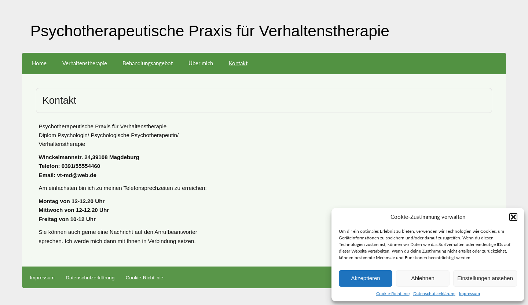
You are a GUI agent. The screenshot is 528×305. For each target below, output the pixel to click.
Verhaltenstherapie (84, 63)
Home (39, 63)
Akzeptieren (365, 278)
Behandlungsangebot (147, 63)
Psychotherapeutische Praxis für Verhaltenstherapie (209, 31)
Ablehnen (422, 278)
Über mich (200, 63)
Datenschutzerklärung (434, 293)
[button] (513, 217)
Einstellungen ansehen (485, 278)
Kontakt (238, 63)
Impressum (469, 293)
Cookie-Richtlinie (393, 293)
